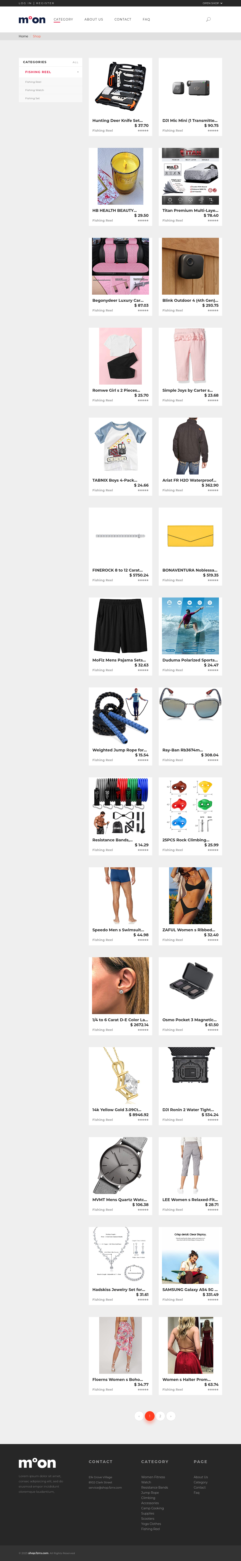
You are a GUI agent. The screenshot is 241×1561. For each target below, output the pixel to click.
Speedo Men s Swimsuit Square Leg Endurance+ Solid (116, 930)
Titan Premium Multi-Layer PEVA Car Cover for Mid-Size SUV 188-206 (189, 210)
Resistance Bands (154, 1487)
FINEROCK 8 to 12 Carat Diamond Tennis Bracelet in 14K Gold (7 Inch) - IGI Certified (118, 570)
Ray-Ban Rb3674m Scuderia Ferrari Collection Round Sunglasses (189, 750)
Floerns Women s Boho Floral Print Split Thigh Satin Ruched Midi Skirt (116, 1379)
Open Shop (212, 3)
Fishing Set (32, 98)
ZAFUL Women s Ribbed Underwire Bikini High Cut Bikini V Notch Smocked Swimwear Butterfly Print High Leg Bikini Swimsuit (189, 930)
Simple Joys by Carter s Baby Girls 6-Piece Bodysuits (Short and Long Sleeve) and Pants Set (189, 390)
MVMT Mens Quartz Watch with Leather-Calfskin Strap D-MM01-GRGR (120, 1199)
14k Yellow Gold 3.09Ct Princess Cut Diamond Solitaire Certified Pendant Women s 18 (119, 1109)
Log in (25, 3)
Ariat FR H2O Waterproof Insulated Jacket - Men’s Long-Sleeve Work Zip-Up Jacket (188, 480)
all (76, 62)
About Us (93, 19)
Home (23, 36)
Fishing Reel (38, 72)
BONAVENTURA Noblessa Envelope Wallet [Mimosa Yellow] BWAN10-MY (188, 570)
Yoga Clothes (151, 1524)
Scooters (147, 1519)
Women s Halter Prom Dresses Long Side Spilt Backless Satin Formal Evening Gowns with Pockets (186, 1379)
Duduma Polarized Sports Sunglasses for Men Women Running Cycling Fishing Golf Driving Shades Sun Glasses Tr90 (188, 660)
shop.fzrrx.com (38, 1553)
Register (45, 3)
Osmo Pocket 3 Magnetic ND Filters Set (188, 1020)
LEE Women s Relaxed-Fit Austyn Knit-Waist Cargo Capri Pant (188, 1199)
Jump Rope (150, 1493)
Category (63, 19)
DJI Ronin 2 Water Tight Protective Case (186, 1109)
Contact (123, 19)
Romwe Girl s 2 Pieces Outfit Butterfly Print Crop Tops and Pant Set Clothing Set (120, 390)
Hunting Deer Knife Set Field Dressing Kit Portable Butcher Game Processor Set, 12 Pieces (119, 120)
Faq (146, 19)
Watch (146, 1482)
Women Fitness (153, 1477)
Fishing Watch (34, 90)
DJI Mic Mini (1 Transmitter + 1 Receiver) (189, 120)
